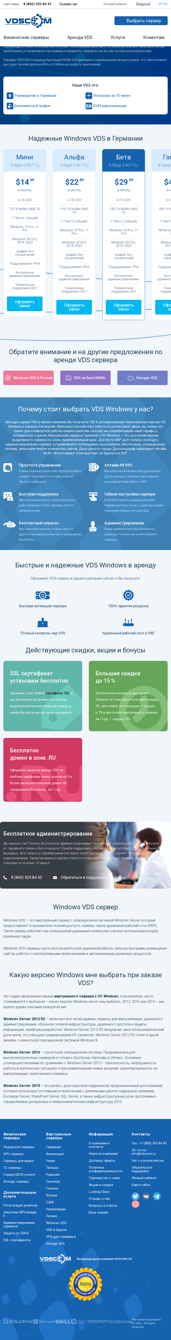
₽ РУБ (163, 4)
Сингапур (53, 1182)
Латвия (51, 1216)
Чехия (50, 1161)
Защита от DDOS (16, 1233)
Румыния (53, 1175)
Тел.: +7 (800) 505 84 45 (149, 1143)
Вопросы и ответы (103, 1206)
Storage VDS (55, 1244)
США (50, 1202)
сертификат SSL (57, 693)
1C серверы (12, 1168)
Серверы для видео (18, 1161)
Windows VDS (56, 1223)
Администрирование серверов (19, 1224)
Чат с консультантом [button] (148, 1161)
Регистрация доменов (20, 1205)
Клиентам (153, 37)
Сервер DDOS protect (19, 1175)
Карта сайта (141, 1185)
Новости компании (103, 1154)
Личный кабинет (115, 4)
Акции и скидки (101, 1185)
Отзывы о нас (99, 1199)
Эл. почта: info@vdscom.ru (144, 1152)
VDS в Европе (56, 1230)
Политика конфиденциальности (105, 1169)
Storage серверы (16, 1182)
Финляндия (55, 1154)
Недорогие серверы (18, 1147)
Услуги (117, 37)
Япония (51, 1195)
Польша (52, 1168)
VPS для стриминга (61, 1237)
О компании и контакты (99, 1145)
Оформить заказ (25, 303)
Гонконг (52, 1188)
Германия (53, 1147)
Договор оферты (102, 1161)
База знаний (98, 1212)
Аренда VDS (79, 37)
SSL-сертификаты (17, 1240)
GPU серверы (13, 1154)
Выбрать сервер (141, 20)
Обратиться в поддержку (84, 877)
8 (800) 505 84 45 (37, 4)
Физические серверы (26, 37)
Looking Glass (99, 1192)
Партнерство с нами (104, 1178)
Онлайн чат (68, 4)
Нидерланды (56, 1209)
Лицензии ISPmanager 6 (20, 1214)
